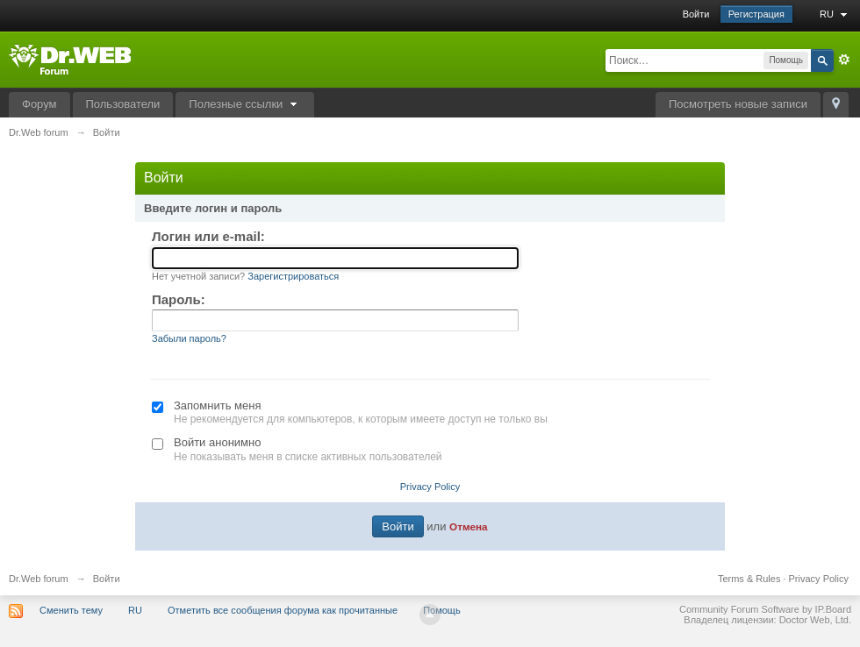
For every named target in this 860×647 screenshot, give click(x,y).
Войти (696, 14)
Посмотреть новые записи (738, 103)
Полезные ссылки (245, 103)
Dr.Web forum (38, 578)
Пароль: (178, 299)
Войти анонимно (217, 442)
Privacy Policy (430, 486)
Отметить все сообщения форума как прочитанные (283, 610)
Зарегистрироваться (293, 276)
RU (835, 14)
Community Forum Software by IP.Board (765, 609)
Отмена (468, 526)
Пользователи (123, 103)
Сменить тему (71, 610)
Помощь (442, 610)
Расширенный (844, 60)
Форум (39, 103)
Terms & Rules (749, 578)
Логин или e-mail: (208, 236)
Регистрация (756, 14)
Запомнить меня (217, 405)
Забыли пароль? (189, 338)
